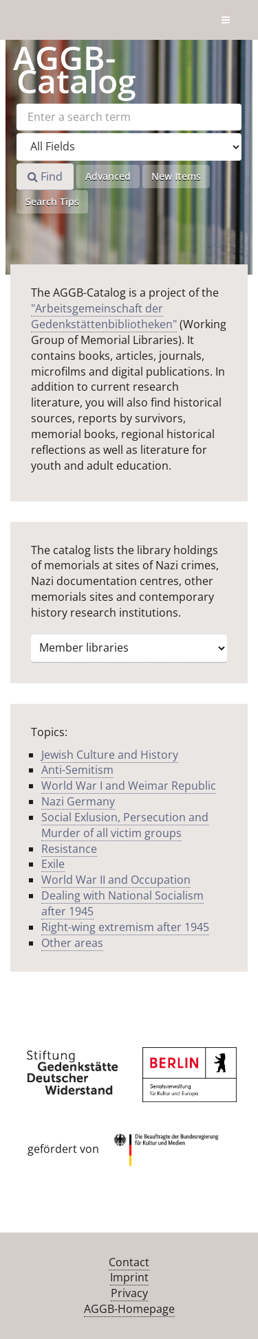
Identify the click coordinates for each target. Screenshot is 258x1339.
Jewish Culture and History (109, 754)
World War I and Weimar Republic (128, 785)
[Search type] (129, 147)
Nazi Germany (78, 801)
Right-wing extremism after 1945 (125, 927)
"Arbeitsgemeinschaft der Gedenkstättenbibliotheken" (104, 316)
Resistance (69, 848)
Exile (53, 863)
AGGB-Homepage (129, 1308)
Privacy (129, 1293)
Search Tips (52, 201)
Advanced (108, 176)
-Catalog (74, 69)
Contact (129, 1262)
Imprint (129, 1277)
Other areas (72, 942)
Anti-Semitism (77, 769)
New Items (176, 176)
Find (45, 176)
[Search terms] (129, 117)
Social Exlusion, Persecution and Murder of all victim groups (124, 825)
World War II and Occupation (116, 879)
